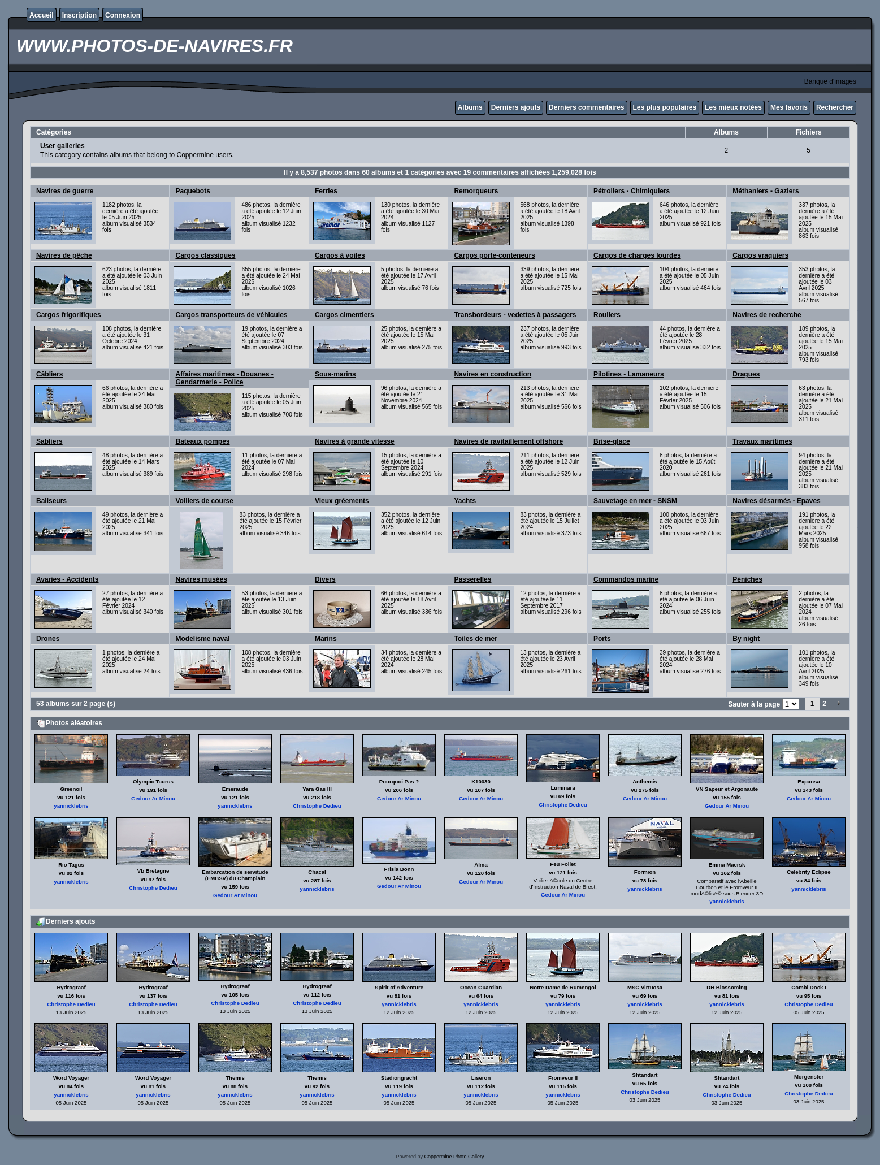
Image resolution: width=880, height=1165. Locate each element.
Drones (47, 639)
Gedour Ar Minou (153, 798)
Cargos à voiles (340, 255)
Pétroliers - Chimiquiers (631, 191)
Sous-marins (335, 374)
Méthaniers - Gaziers (765, 191)
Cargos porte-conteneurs (494, 255)
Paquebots (192, 191)
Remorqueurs (476, 191)
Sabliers (49, 441)
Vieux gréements (342, 501)
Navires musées (201, 579)
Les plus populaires (665, 107)
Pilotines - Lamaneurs (628, 374)
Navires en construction (492, 374)
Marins (326, 639)
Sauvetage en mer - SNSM (635, 501)
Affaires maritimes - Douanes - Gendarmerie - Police (224, 378)
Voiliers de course (204, 501)
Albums (470, 107)
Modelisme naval (202, 639)
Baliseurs (51, 501)
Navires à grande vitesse (355, 441)
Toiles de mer (475, 639)
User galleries (62, 146)
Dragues (746, 374)
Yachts (465, 501)
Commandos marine (625, 579)
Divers (325, 579)
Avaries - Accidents (67, 579)
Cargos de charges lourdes (637, 255)
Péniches (747, 579)
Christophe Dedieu (317, 806)
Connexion (122, 15)
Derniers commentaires (586, 107)
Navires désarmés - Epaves (776, 501)
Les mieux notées (733, 107)
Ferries (326, 191)
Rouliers (607, 315)
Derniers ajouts (515, 107)
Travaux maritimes (762, 441)
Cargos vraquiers (760, 255)
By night (746, 639)
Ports (602, 639)
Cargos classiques (205, 255)
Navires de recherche (766, 315)
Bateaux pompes (202, 441)
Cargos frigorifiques (68, 315)
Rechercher (834, 107)
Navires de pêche (64, 255)
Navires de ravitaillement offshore (508, 441)
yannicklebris (71, 806)
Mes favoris (789, 107)
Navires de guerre (64, 191)
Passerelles (472, 579)
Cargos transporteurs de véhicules (231, 315)
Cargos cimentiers (344, 315)
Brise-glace (611, 441)
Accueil (41, 15)
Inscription (79, 15)
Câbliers (49, 374)
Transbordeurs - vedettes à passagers (515, 315)
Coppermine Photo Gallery (454, 1156)
